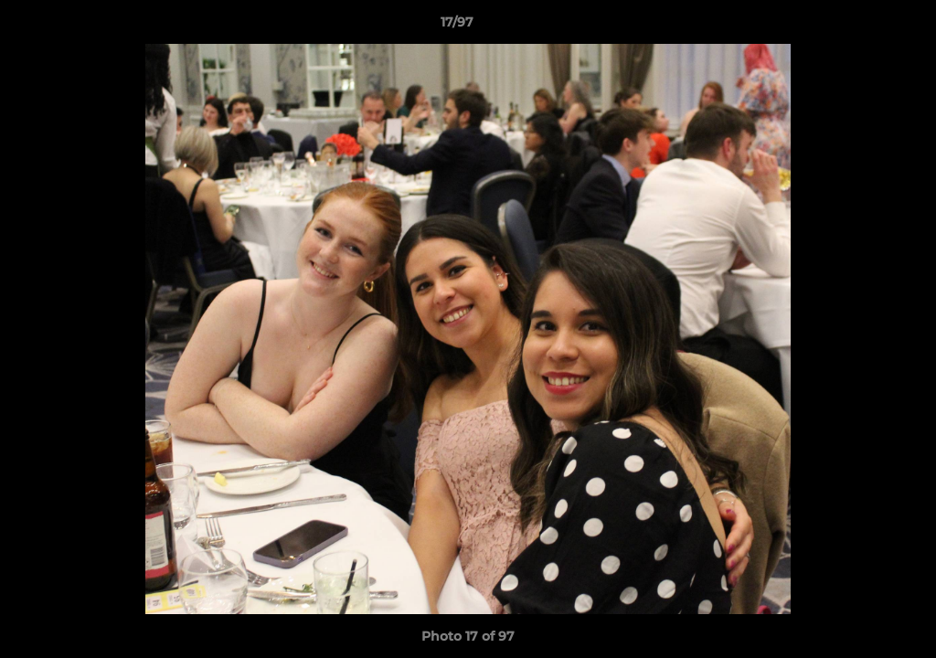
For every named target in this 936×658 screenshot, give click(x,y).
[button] (859, 26)
